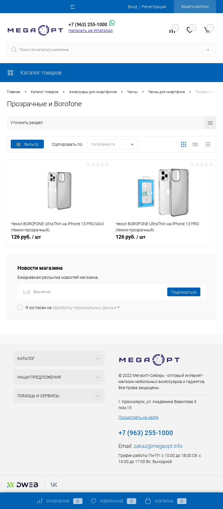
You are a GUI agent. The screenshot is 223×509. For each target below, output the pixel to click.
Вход (132, 6)
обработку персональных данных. (85, 307)
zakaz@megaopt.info (158, 446)
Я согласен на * (72, 307)
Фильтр (27, 144)
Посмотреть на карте (138, 417)
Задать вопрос (195, 6)
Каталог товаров (34, 73)
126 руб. (59, 240)
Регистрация (154, 6)
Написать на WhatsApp (91, 30)
